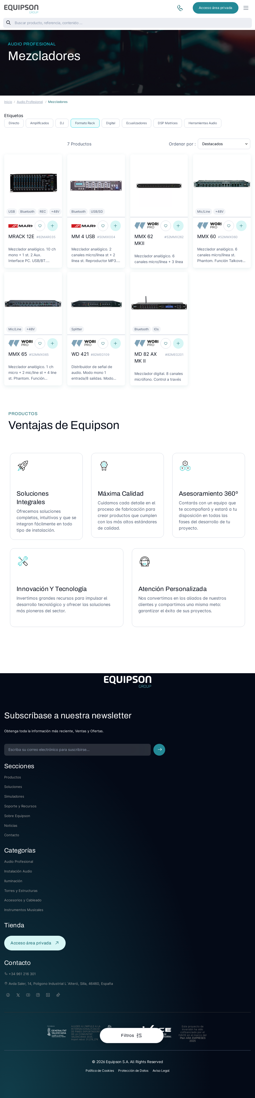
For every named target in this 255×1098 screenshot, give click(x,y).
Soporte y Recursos (20, 806)
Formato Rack (85, 123)
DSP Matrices (168, 123)
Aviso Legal (161, 1071)
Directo (14, 123)
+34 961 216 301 (20, 974)
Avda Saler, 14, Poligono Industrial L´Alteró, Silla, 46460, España (58, 983)
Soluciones (13, 787)
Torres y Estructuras (21, 890)
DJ (62, 123)
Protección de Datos (133, 1071)
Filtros (128, 1035)
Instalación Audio (18, 871)
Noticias (10, 825)
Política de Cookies (100, 1071)
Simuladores (14, 796)
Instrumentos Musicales (23, 910)
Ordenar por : (182, 144)
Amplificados (39, 123)
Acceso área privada (215, 8)
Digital (110, 123)
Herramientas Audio (203, 123)
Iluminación (13, 881)
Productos (12, 777)
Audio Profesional (32, 44)
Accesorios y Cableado (22, 900)
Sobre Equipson (17, 816)
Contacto (11, 835)
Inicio (8, 102)
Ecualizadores (136, 123)
